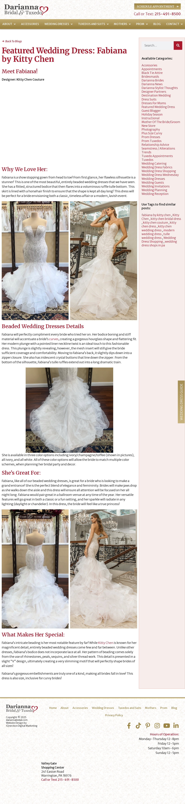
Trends (146, 152)
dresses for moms (154, 103)
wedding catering (154, 163)
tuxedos (147, 160)
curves (53, 339)
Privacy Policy (114, 715)
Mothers (122, 24)
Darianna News (152, 84)
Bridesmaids (150, 77)
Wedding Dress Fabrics (157, 167)
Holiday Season (152, 114)
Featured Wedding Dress (158, 107)
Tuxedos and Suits (93, 24)
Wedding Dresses (58, 24)
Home (53, 708)
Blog (157, 24)
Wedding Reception (155, 194)
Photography (151, 129)
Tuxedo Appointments (157, 156)
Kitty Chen (105, 643)
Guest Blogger (151, 111)
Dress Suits (149, 99)
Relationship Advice (155, 145)
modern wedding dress (158, 232)
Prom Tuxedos (152, 141)
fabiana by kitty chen (156, 215)
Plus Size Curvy (152, 133)
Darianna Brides (153, 80)
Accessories (30, 24)
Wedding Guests (153, 182)
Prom (142, 24)
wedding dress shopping (159, 171)
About (9, 24)
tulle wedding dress (156, 236)
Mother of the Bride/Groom (161, 122)
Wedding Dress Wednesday (160, 175)
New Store (148, 126)
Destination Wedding (156, 95)
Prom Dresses (151, 137)
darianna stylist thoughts (160, 88)
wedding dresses (153, 179)
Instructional (151, 118)
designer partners (154, 92)
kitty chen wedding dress (157, 228)
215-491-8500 (167, 14)
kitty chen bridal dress (166, 219)
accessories (149, 65)
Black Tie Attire (152, 73)
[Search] (178, 45)
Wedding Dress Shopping (159, 239)
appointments (152, 69)
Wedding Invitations (156, 186)
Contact (174, 24)
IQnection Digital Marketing (21, 725)
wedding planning (154, 190)
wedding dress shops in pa (159, 243)
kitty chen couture (155, 222)
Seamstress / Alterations (158, 148)
